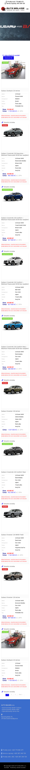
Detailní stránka (8, 122)
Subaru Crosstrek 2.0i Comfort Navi (13, 472)
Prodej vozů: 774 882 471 (15, 1)
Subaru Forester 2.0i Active (10, 411)
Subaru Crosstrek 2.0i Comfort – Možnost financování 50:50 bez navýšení (15, 219)
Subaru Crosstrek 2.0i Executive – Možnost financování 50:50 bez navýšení (15, 154)
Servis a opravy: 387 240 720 (15, 3)
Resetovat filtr (8, 58)
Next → (21, 694)
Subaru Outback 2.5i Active (10, 91)
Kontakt (6, 767)
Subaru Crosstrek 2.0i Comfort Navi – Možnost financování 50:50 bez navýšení (15, 347)
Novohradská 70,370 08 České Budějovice (9, 717)
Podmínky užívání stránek (18, 767)
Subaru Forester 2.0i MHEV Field (12, 535)
